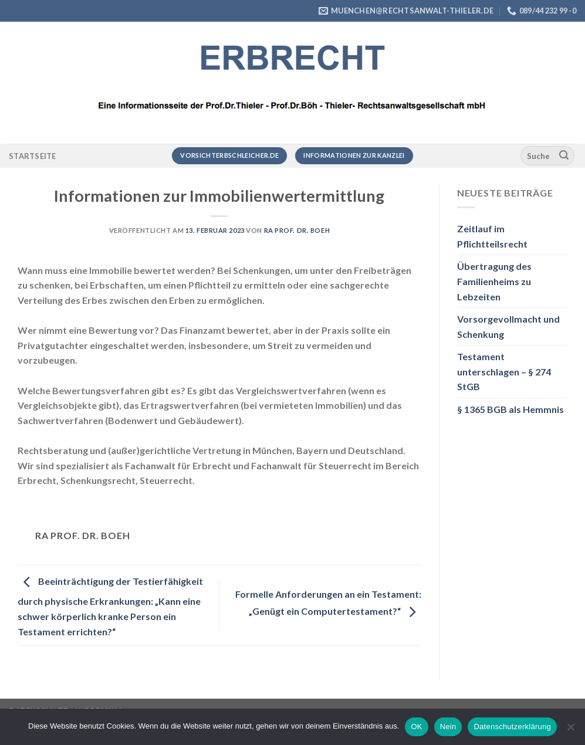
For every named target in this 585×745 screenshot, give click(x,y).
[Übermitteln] (564, 156)
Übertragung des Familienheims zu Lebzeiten (494, 281)
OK (416, 726)
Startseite (32, 156)
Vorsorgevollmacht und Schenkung (508, 326)
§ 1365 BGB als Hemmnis (510, 409)
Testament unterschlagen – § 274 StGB (504, 371)
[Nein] (570, 730)
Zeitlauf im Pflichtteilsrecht (492, 236)
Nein (448, 726)
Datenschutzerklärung (512, 726)
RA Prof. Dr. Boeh (297, 230)
